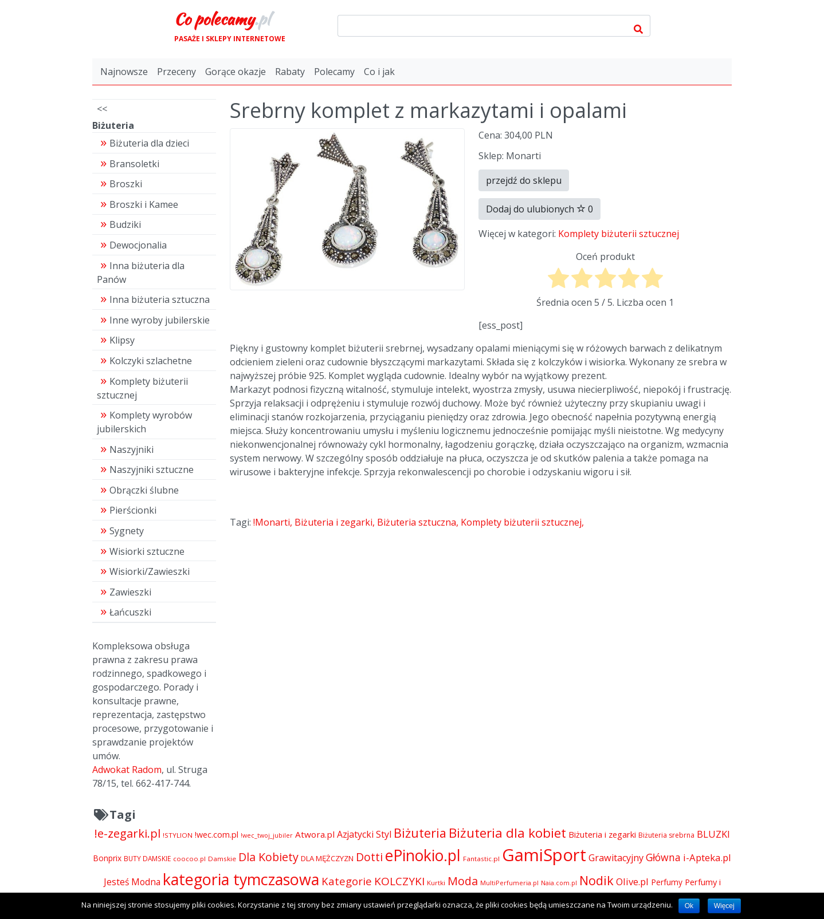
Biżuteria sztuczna (416, 522)
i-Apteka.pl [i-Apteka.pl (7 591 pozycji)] (707, 857)
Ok (689, 906)
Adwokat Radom (127, 769)
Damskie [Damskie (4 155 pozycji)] (222, 858)
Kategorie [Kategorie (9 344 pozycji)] (346, 881)
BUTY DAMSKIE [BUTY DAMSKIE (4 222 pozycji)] (147, 858)
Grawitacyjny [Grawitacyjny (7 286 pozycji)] (615, 857)
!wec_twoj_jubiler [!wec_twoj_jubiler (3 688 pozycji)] (267, 835)
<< (102, 108)
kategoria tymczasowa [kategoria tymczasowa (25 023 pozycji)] (241, 879)
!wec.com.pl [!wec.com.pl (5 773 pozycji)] (216, 834)
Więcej (724, 906)
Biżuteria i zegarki (333, 522)
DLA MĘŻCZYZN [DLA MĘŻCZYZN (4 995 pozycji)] (327, 858)
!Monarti (271, 522)
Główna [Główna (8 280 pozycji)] (663, 857)
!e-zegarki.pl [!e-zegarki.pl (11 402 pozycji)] (127, 833)
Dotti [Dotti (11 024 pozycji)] (369, 857)
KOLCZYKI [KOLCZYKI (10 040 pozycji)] (399, 881)
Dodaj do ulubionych (539, 209)
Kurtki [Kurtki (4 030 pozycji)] (436, 882)
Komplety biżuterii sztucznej (618, 233)
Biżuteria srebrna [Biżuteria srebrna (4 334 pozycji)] (666, 835)
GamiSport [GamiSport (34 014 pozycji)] (544, 854)
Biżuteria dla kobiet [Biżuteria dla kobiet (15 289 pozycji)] (507, 833)
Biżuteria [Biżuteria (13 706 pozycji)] (420, 833)
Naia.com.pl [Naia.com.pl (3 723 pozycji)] (559, 883)
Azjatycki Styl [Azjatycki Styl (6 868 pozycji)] (364, 834)
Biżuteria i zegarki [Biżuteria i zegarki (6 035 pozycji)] (602, 834)
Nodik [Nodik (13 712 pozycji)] (596, 880)
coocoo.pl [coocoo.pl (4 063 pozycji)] (189, 858)
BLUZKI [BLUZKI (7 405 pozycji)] (713, 834)
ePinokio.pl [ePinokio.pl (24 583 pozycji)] (423, 855)
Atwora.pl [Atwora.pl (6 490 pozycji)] (315, 834)
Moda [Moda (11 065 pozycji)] (463, 881)
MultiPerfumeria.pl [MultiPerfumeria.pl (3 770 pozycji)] (509, 882)
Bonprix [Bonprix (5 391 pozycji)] (107, 858)
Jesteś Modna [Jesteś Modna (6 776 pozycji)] (132, 881)
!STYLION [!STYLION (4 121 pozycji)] (178, 835)
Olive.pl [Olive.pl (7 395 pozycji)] (632, 881)
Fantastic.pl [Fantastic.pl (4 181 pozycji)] (481, 858)
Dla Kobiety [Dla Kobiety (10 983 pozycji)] (268, 857)
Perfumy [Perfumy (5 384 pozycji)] (666, 882)
